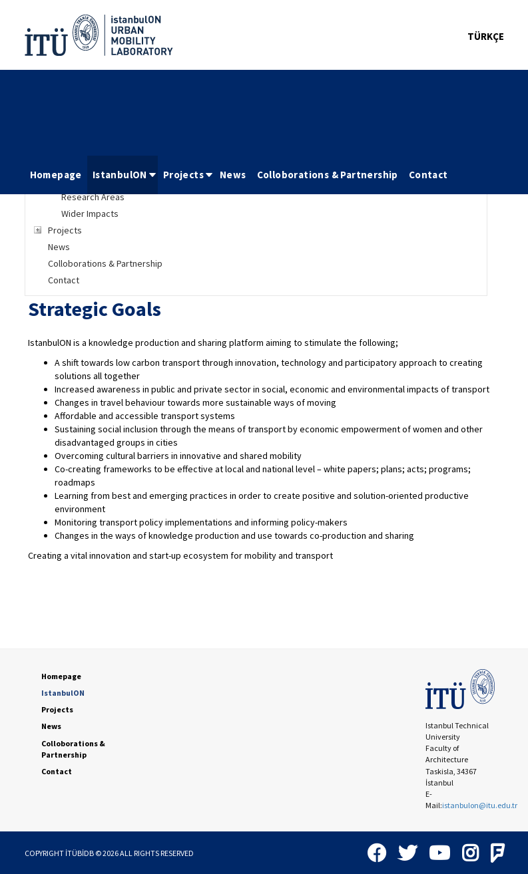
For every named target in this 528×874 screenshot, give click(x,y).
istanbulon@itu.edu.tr (479, 805)
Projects (188, 174)
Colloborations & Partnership (327, 174)
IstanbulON (125, 174)
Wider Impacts (90, 213)
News (233, 174)
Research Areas (93, 197)
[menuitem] (56, 175)
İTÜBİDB (79, 853)
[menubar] (239, 175)
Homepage (56, 174)
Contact (428, 174)
